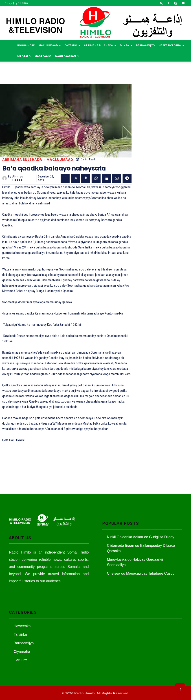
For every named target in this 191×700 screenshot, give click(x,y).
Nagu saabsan (67, 56)
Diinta (126, 45)
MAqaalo (24, 56)
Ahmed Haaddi (17, 178)
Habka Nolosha (171, 45)
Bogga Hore (26, 45)
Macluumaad (50, 45)
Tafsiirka (20, 634)
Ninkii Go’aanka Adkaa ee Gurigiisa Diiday (140, 537)
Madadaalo (43, 56)
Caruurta (21, 660)
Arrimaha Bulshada (100, 45)
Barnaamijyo (145, 45)
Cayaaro (72, 45)
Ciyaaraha (22, 651)
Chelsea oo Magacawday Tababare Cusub (141, 573)
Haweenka (22, 626)
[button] (161, 3)
